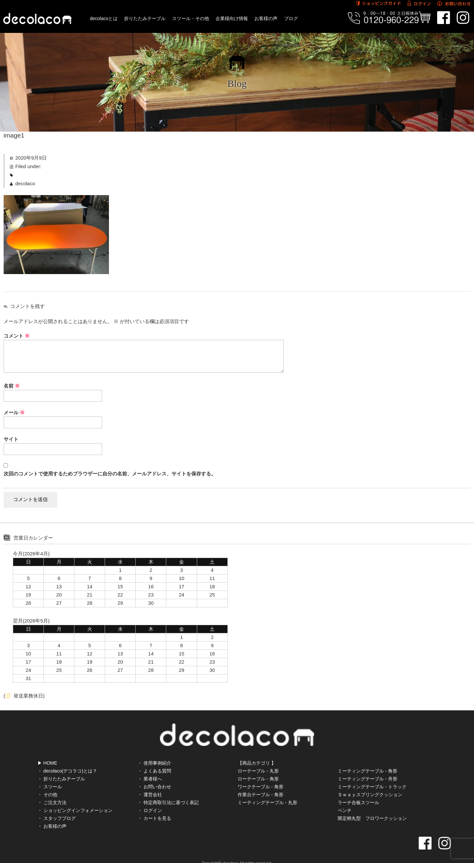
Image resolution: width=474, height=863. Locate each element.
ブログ (291, 18)
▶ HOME (47, 752)
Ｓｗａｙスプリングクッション (370, 784)
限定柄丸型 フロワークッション (372, 808)
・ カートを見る (154, 808)
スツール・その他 (190, 18)
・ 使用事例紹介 (154, 752)
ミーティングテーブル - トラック (372, 776)
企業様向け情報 (232, 18)
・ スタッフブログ (57, 808)
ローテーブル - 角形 (258, 768)
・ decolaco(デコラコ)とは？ (67, 760)
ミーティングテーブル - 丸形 (267, 792)
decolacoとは (104, 18)
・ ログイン (150, 800)
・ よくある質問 (154, 760)
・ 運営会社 (150, 784)
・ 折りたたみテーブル (61, 768)
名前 (12, 386)
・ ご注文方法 (52, 792)
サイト (11, 439)
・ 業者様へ (150, 768)
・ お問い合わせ (154, 776)
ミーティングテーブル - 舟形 (367, 768)
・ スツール (50, 776)
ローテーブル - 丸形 (258, 760)
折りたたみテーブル (145, 18)
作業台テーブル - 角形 (260, 784)
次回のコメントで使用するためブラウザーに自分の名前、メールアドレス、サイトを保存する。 (110, 473)
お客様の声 (265, 18)
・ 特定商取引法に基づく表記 (168, 792)
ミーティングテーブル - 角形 (367, 760)
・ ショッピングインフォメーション (75, 800)
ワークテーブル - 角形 (260, 776)
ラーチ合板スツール (358, 792)
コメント (17, 336)
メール (14, 412)
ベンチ (345, 800)
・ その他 (47, 784)
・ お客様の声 (52, 816)
